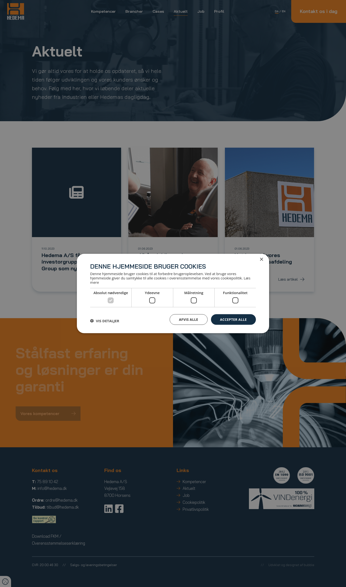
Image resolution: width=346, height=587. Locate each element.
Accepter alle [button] (233, 319)
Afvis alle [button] (188, 319)
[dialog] (173, 293)
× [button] (261, 259)
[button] (104, 320)
